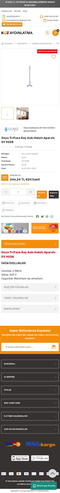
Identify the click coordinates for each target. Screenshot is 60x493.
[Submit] (53, 347)
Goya (24, 157)
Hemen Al (41, 194)
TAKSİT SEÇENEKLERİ (16, 298)
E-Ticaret (23, 491)
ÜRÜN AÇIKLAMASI (14, 243)
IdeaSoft (15, 491)
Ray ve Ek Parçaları (30, 154)
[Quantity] (18, 192)
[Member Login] (47, 33)
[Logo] (17, 33)
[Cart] (55, 33)
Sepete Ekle (53, 194)
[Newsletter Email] (30, 347)
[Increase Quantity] (30, 192)
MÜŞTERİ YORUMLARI (16, 287)
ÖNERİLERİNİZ (12, 308)
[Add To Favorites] (54, 57)
